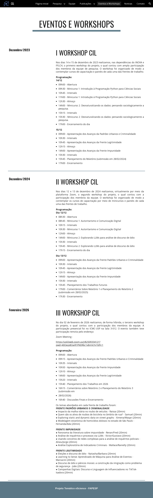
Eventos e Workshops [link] (109, 3)
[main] (76, 25)
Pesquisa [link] (57, 3)
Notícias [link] (128, 3)
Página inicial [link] (42, 3)
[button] (150, 4)
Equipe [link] (72, 3)
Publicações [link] (85, 3)
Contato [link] (141, 3)
